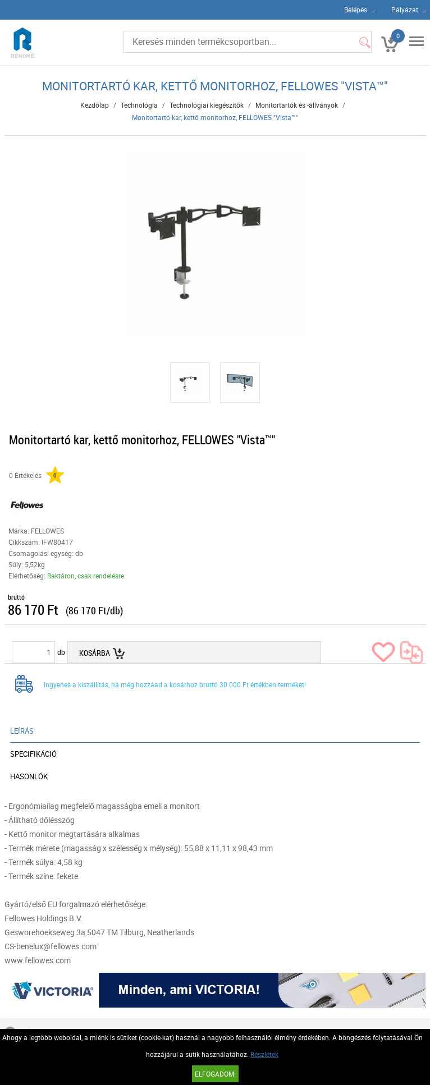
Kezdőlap (94, 104)
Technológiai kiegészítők (207, 104)
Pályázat (404, 9)
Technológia (139, 104)
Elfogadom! (215, 1073)
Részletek (264, 1054)
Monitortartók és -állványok (296, 104)
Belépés (355, 9)
